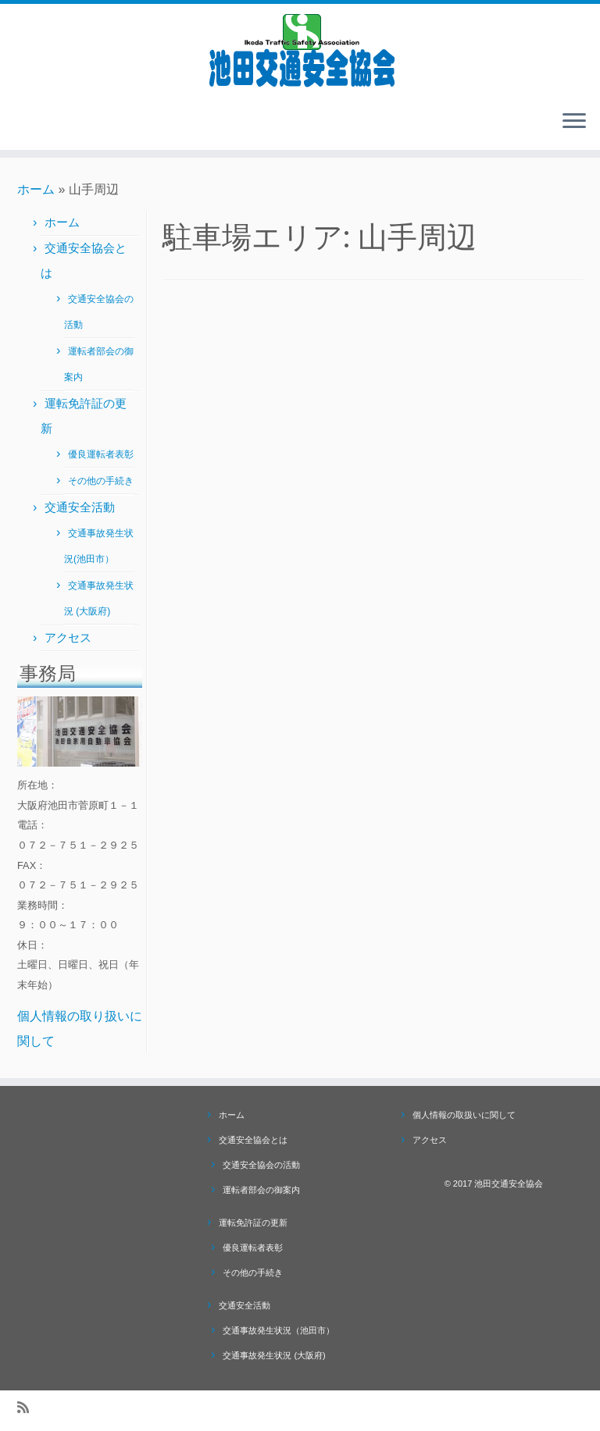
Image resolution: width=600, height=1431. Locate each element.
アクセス (68, 637)
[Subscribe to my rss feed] (28, 1408)
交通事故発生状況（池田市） (278, 1330)
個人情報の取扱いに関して (464, 1115)
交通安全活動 (80, 507)
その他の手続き (101, 480)
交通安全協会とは (253, 1139)
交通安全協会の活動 (261, 1164)
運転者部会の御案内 (261, 1189)
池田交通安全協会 (508, 1183)
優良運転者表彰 (101, 454)
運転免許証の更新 (253, 1222)
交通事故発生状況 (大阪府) (274, 1355)
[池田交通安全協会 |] (300, 51)
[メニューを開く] (574, 121)
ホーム (36, 189)
